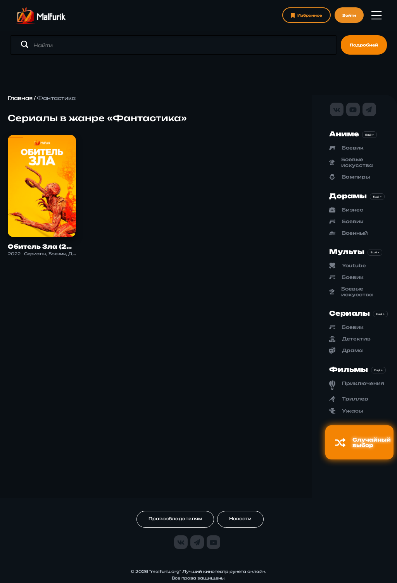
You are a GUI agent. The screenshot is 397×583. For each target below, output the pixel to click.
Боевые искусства (357, 162)
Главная (20, 98)
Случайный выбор (363, 442)
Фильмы (348, 369)
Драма (352, 350)
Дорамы (348, 196)
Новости (240, 518)
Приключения (363, 383)
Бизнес (352, 210)
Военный (355, 233)
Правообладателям (175, 518)
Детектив (356, 339)
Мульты (346, 252)
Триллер (355, 399)
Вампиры (356, 177)
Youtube (354, 265)
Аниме (344, 134)
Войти (349, 15)
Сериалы (349, 313)
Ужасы (352, 411)
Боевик (353, 148)
